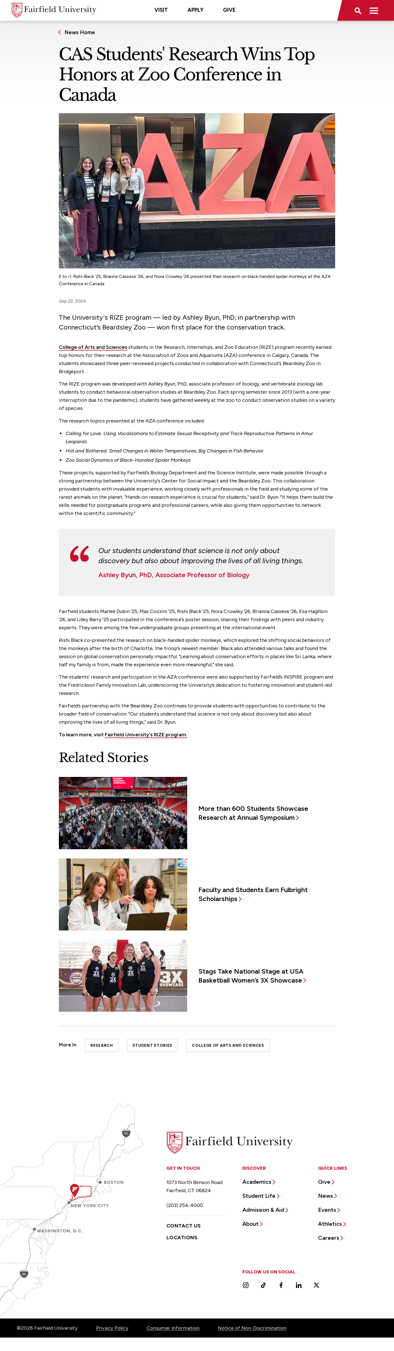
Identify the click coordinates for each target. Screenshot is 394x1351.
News (325, 1195)
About (250, 1223)
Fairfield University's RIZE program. (146, 735)
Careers (328, 1237)
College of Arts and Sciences (93, 347)
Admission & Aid (263, 1209)
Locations (181, 1237)
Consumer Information (173, 1328)
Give (229, 10)
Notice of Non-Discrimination (252, 1328)
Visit (161, 10)
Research (102, 1045)
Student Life (258, 1195)
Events (327, 1209)
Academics (256, 1181)
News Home (79, 32)
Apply (195, 10)
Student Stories (153, 1045)
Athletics (330, 1223)
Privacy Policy (112, 1328)
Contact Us (183, 1226)
